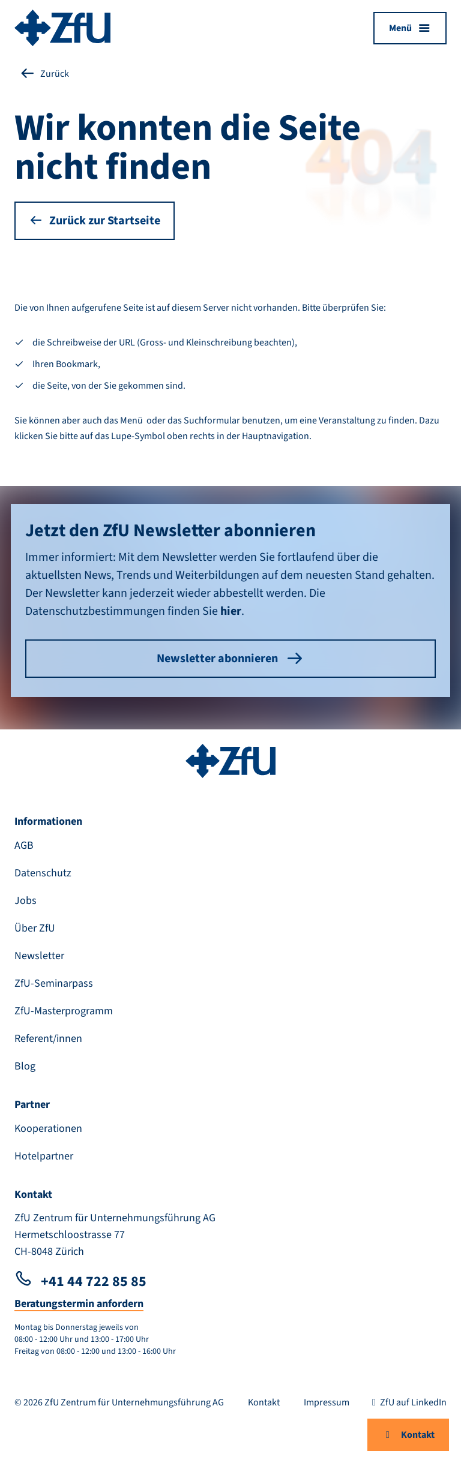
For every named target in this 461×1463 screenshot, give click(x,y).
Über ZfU (34, 928)
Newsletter (39, 955)
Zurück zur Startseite (94, 220)
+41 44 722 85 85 (80, 1281)
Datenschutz (42, 873)
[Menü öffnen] (410, 28)
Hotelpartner (43, 1156)
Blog (24, 1066)
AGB (24, 845)
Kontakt (408, 1434)
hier (230, 611)
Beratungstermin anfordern (78, 1303)
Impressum (326, 1402)
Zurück (44, 73)
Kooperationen (48, 1128)
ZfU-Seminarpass (53, 983)
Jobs (25, 900)
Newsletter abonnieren (230, 658)
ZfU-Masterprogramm (63, 1011)
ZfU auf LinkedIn (407, 1402)
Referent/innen (48, 1038)
